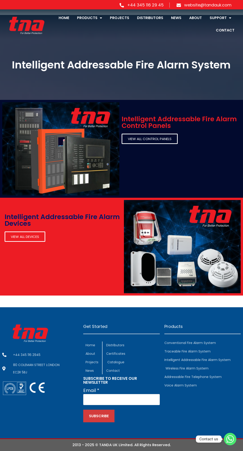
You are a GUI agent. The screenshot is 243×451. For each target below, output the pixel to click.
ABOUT (195, 17)
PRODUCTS (89, 18)
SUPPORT (220, 18)
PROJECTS (119, 17)
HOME (64, 17)
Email (91, 390)
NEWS (176, 17)
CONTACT (225, 30)
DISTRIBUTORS (150, 17)
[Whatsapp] (230, 439)
